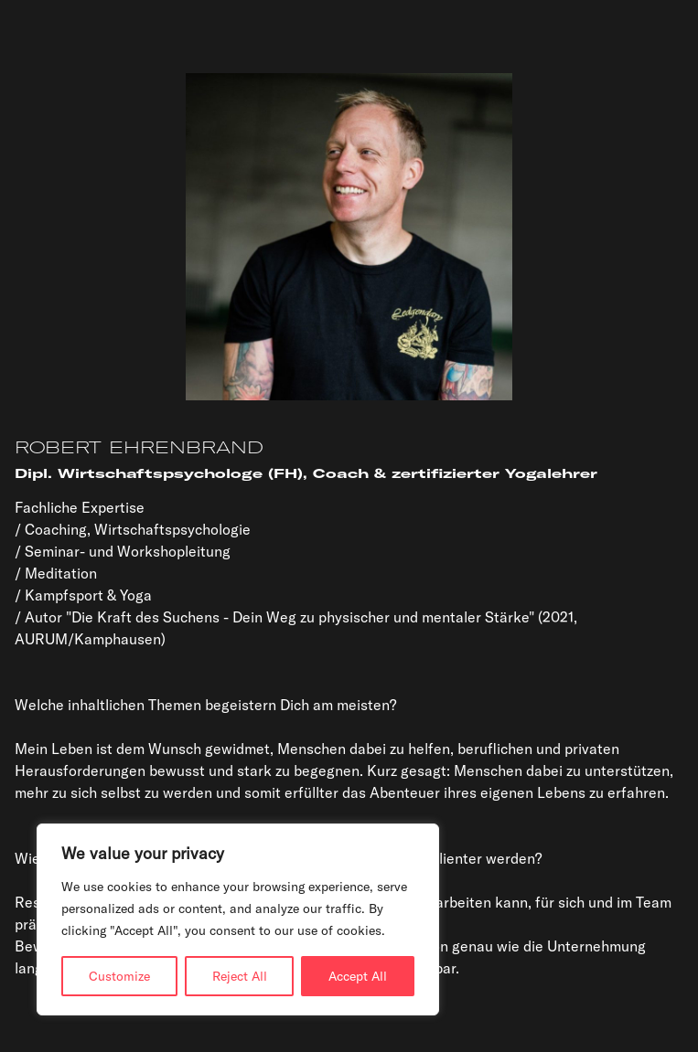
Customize (119, 976)
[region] (238, 919)
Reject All (239, 976)
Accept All (357, 976)
